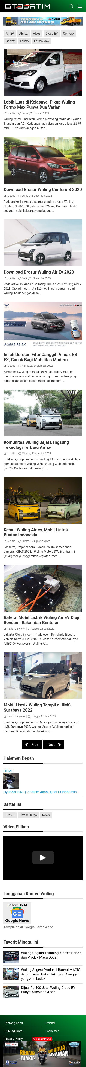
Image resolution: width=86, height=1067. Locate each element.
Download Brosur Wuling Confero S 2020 (43, 189)
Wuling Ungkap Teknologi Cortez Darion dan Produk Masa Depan (51, 955)
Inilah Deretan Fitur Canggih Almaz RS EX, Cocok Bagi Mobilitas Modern (40, 357)
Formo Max (41, 41)
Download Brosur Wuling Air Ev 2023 (39, 272)
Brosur (10, 815)
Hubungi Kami (13, 1031)
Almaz (23, 33)
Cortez (10, 41)
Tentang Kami (13, 1023)
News (46, 815)
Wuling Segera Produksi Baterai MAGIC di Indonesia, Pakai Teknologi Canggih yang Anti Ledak (50, 974)
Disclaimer (52, 1031)
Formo (24, 41)
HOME (8, 771)
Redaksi (50, 1023)
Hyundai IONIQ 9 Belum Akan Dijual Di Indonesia (40, 792)
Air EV (10, 33)
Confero (68, 33)
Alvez (36, 33)
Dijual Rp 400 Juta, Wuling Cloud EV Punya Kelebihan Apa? (48, 990)
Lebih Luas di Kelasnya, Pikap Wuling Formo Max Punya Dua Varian (39, 104)
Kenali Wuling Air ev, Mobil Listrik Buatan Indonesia (36, 532)
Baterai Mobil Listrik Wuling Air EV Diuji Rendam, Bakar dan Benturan (41, 620)
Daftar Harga (28, 815)
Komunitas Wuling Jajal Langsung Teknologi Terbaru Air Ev (36, 445)
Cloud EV (52, 33)
